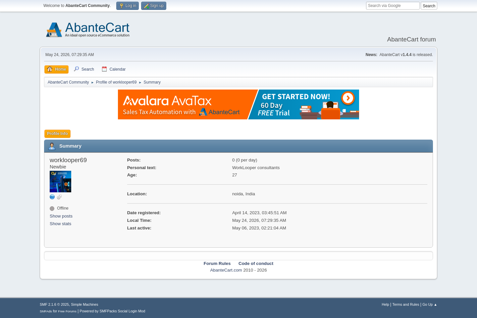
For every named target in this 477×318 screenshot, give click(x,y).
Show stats (60, 223)
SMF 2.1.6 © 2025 (54, 304)
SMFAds (46, 311)
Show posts (61, 216)
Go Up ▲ (429, 304)
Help (385, 304)
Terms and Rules (406, 304)
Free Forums (67, 311)
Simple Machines (84, 304)
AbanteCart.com (226, 270)
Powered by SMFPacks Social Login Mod (112, 311)
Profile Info (57, 133)
